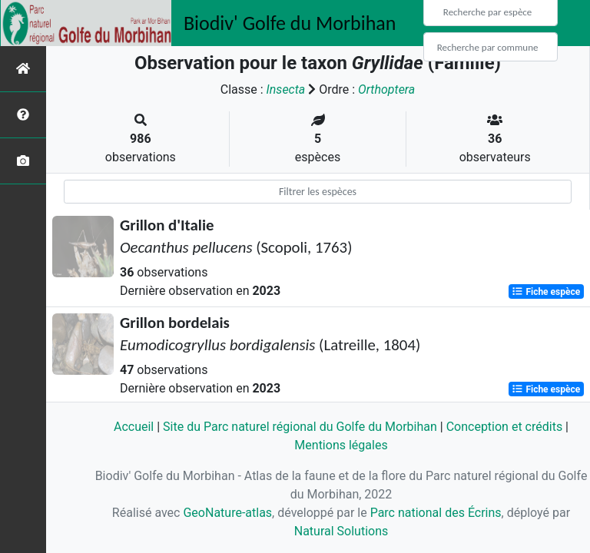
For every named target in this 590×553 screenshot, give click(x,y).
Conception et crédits (504, 426)
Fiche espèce (546, 291)
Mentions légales (340, 445)
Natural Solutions (341, 531)
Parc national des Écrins (436, 512)
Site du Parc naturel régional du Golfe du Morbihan (300, 426)
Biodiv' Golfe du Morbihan (290, 23)
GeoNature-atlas (227, 512)
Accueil (134, 426)
